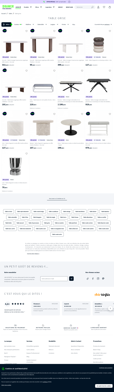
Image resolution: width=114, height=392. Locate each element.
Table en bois (8, 211)
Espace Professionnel (33, 353)
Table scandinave (53, 211)
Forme (65, 24)
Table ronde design (38, 211)
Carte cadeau (30, 349)
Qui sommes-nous (9, 346)
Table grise (47, 223)
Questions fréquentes (77, 346)
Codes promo (97, 358)
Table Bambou (105, 211)
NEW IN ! (60, 7)
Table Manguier (37, 217)
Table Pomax (74, 217)
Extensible (42, 24)
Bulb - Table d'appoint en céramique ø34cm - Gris (99, 60)
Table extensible (12, 217)
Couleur (18, 24)
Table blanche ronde (103, 223)
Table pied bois (73, 223)
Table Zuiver (93, 211)
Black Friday (96, 349)
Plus (73, 24)
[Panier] (110, 7)
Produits (26, 7)
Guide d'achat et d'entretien (31, 361)
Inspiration (49, 7)
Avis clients (74, 353)
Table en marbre (59, 223)
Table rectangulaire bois (57, 228)
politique (45, 382)
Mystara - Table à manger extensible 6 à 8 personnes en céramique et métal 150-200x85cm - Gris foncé (99, 101)
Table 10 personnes (34, 223)
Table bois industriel (25, 228)
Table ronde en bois (87, 223)
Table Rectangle (50, 217)
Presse (6, 360)
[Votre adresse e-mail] (54, 278)
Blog (28, 356)
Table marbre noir (41, 228)
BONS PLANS (69, 7)
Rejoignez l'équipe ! (10, 356)
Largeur (54, 24)
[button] (57, 24)
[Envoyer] (71, 278)
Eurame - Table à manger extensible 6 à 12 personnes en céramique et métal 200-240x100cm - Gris (71, 101)
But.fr (6, 353)
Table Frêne (25, 217)
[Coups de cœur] (104, 7)
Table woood (20, 223)
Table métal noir (73, 228)
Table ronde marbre (88, 228)
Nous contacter (75, 349)
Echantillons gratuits (33, 346)
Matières (30, 24)
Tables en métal (102, 217)
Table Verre (63, 217)
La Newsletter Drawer (10, 363)
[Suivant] (110, 308)
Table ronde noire (57, 234)
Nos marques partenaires (11, 349)
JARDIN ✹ (18, 7)
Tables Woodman (88, 217)
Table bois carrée (10, 228)
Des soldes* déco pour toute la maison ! (100, 354)
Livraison (51, 353)
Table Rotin (8, 223)
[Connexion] (98, 7)
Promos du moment (99, 346)
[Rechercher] (84, 7)
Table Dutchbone (80, 211)
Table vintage (66, 211)
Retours (51, 349)
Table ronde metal (104, 228)
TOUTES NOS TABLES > (33, 253)
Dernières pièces (98, 362)
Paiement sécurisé (54, 346)
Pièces (37, 7)
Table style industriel (22, 211)
